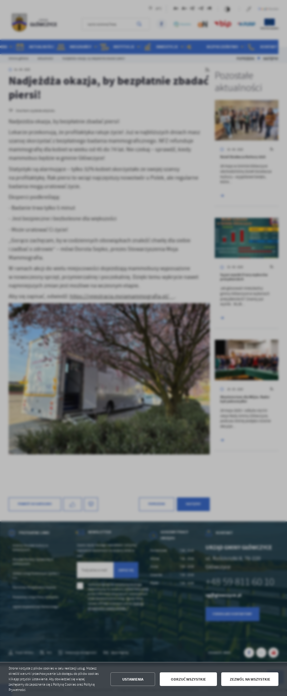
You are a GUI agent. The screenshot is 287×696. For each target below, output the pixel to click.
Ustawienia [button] (132, 679)
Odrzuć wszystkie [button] (188, 679)
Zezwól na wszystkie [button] (250, 679)
